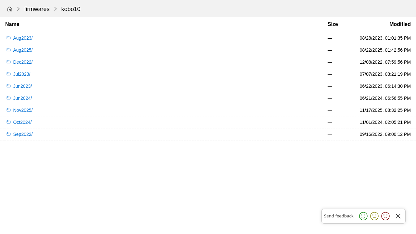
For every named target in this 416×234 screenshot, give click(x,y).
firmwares (37, 9)
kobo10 (71, 9)
